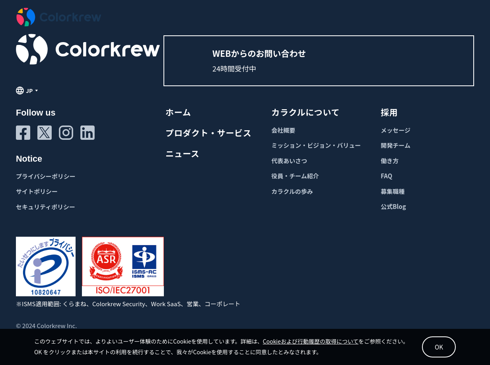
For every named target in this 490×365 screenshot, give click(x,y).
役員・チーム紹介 (295, 176)
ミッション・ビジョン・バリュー (316, 145)
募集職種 (392, 191)
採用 (389, 112)
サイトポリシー (37, 191)
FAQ (386, 176)
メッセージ (395, 130)
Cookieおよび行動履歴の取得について (316, 340)
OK (433, 345)
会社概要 (283, 130)
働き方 (390, 160)
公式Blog (393, 206)
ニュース (182, 153)
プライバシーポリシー (46, 176)
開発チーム (395, 145)
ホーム (178, 112)
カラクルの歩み (292, 191)
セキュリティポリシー (45, 207)
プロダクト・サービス (208, 133)
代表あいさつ (289, 160)
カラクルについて (305, 112)
